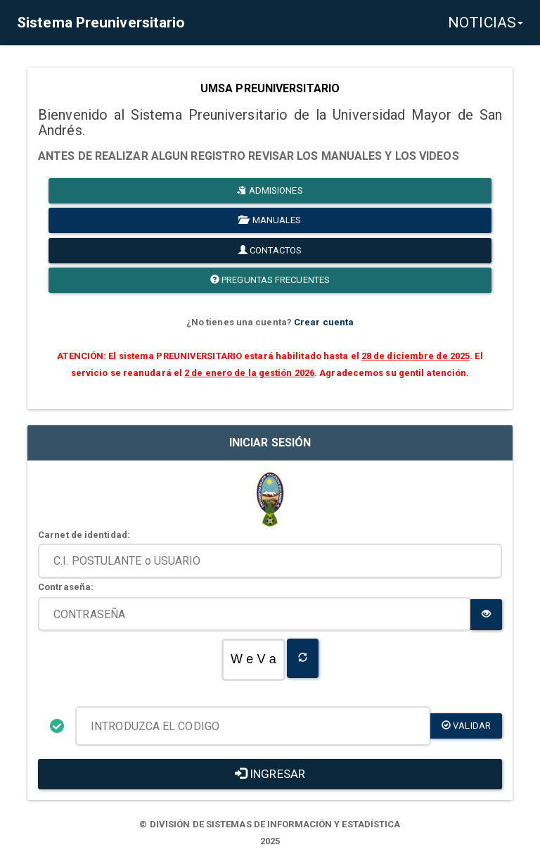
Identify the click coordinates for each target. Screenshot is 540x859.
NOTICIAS (485, 22)
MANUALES (269, 220)
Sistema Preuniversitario (101, 22)
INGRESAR (270, 774)
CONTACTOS (270, 250)
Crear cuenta (324, 322)
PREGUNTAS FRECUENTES (270, 280)
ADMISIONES (269, 190)
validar (466, 725)
